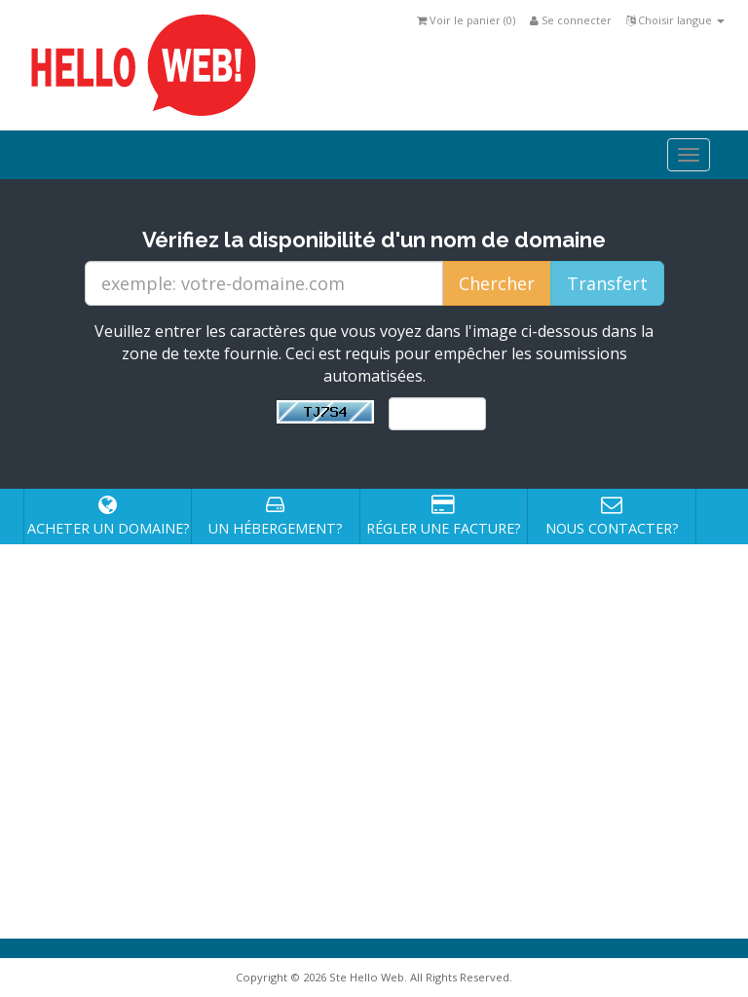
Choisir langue (675, 20)
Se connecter (571, 20)
